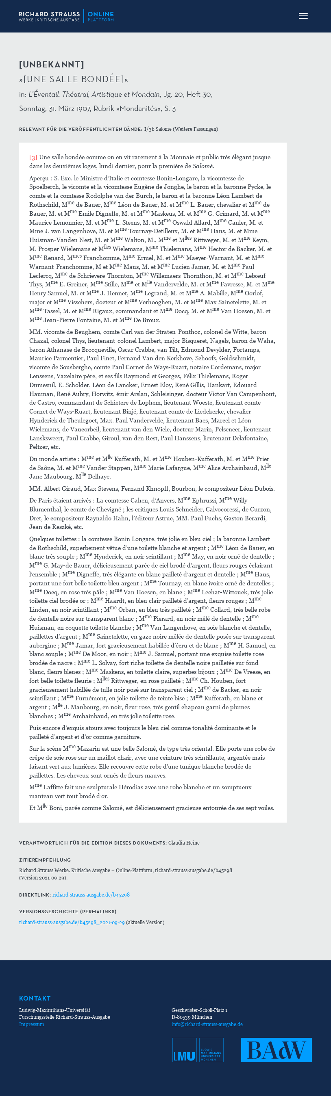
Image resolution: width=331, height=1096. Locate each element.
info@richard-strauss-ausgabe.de (207, 1024)
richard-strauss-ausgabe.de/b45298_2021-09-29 (72, 922)
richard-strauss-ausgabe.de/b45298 (91, 895)
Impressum (31, 1024)
